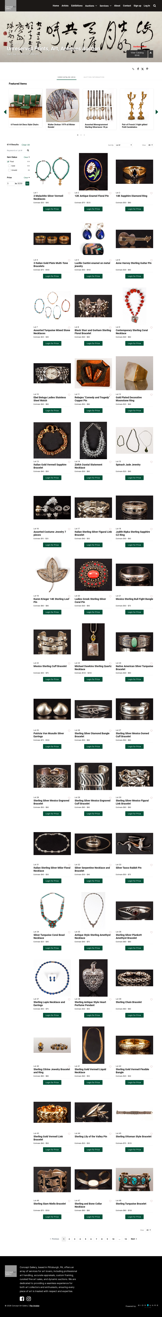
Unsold (19, 170)
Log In (147, 5)
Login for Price (52, 209)
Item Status (12, 157)
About (117, 5)
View (144, 145)
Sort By (111, 145)
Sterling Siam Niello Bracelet (50, 1203)
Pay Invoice (34, 1306)
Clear (26, 157)
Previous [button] (5, 112)
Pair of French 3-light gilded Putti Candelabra (134, 125)
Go (27, 183)
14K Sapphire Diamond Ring (131, 195)
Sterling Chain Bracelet (129, 1002)
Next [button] (157, 112)
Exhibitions (77, 5)
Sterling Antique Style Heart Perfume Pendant (90, 1004)
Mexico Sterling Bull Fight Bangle (134, 599)
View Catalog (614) (137, 54)
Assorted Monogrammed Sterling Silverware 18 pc (96, 125)
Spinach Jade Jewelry (128, 464)
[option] (25, 108)
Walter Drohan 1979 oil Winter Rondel (61, 125)
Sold (19, 166)
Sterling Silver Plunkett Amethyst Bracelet (129, 936)
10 (113, 1239)
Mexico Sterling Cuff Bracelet (50, 666)
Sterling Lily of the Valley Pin (91, 1136)
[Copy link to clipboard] (133, 68)
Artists (65, 5)
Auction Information (94, 77)
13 (126, 1239)
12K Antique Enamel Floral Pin (92, 195)
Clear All (26, 145)
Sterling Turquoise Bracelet (131, 1203)
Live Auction (18, 43)
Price (9, 177)
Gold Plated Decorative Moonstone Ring (129, 399)
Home (56, 5)
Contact (127, 5)
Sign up (137, 5)
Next (134, 1239)
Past (18, 161)
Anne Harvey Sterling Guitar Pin (133, 263)
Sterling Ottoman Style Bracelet (133, 1136)
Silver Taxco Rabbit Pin (128, 867)
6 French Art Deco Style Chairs (24, 124)
